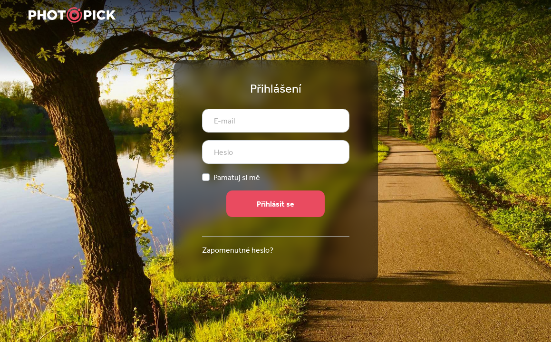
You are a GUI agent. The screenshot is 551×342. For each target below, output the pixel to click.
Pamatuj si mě (236, 177)
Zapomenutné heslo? (237, 250)
